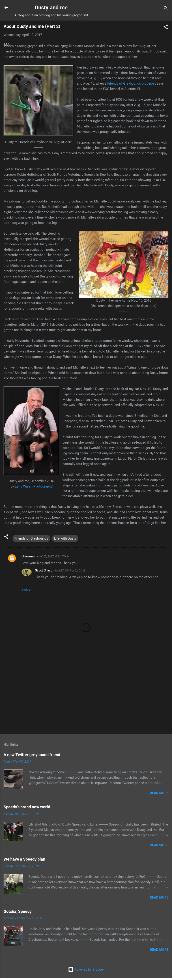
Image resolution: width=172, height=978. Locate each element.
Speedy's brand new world (27, 807)
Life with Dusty (65, 538)
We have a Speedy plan (24, 859)
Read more (159, 793)
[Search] (165, 9)
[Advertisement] (86, 696)
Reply (26, 590)
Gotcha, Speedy (18, 911)
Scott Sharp (43, 570)
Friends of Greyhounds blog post (131, 83)
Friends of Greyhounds (31, 538)
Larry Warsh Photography (33, 486)
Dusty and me (51, 7)
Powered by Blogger (86, 970)
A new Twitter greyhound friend (32, 754)
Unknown (28, 556)
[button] (165, 27)
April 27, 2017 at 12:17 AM (53, 556)
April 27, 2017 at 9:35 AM (69, 570)
